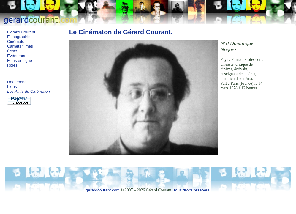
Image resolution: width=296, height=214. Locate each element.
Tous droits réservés (191, 190)
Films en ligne (19, 60)
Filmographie (19, 36)
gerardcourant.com (103, 190)
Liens (12, 86)
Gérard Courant (21, 32)
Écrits (12, 51)
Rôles (12, 65)
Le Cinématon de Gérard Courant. (120, 32)
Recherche (17, 82)
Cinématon (17, 41)
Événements (18, 56)
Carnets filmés (20, 46)
